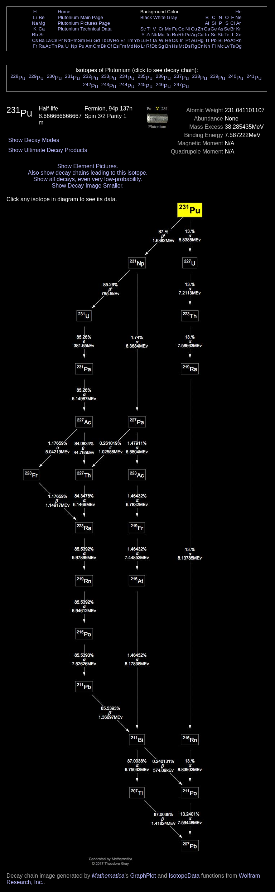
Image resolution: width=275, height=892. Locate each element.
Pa (60, 46)
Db (154, 46)
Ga (207, 29)
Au (194, 40)
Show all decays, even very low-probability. (87, 179)
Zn (200, 29)
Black (146, 17)
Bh (168, 46)
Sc (143, 29)
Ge (214, 29)
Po (227, 40)
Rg (194, 46)
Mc (220, 46)
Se (227, 29)
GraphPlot (143, 876)
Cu (194, 29)
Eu (89, 40)
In (207, 34)
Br (232, 29)
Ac (48, 46)
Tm (129, 40)
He (239, 11)
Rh (181, 34)
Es (116, 46)
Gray (172, 17)
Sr (41, 34)
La (48, 40)
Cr (161, 29)
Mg (41, 23)
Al (207, 23)
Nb (154, 34)
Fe (175, 29)
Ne (239, 17)
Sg (161, 46)
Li (35, 17)
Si (214, 23)
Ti (149, 29)
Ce (54, 40)
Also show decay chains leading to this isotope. (88, 173)
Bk (103, 46)
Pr (60, 40)
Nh (207, 46)
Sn (214, 34)
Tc (168, 34)
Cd (200, 34)
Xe (238, 34)
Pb (214, 40)
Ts (232, 46)
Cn (200, 46)
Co (181, 29)
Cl (232, 23)
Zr (148, 34)
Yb (137, 40)
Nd (67, 40)
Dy (109, 40)
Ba (41, 40)
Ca (42, 29)
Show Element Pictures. (87, 166)
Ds (187, 46)
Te (227, 34)
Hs (175, 46)
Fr (35, 46)
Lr (143, 46)
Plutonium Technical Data (84, 29)
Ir (181, 40)
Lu (143, 40)
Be (41, 17)
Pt (187, 40)
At (232, 40)
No (137, 46)
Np (74, 46)
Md (130, 46)
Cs (35, 40)
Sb (220, 34)
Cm (97, 46)
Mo (161, 34)
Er (122, 40)
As (220, 29)
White (159, 17)
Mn (168, 29)
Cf (109, 46)
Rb (35, 34)
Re (168, 40)
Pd (187, 34)
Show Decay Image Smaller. (88, 186)
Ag (194, 34)
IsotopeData (184, 876)
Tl (207, 40)
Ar (238, 23)
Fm (122, 46)
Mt (181, 46)
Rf (148, 46)
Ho (116, 40)
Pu (81, 46)
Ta (154, 40)
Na (35, 23)
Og (238, 46)
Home (64, 11)
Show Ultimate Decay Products (47, 150)
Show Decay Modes (33, 140)
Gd (96, 40)
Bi (220, 40)
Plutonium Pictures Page (84, 23)
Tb (103, 40)
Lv (227, 46)
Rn (239, 40)
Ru (175, 34)
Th (54, 46)
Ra (42, 46)
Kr (238, 29)
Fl (214, 46)
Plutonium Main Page (80, 17)
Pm (74, 40)
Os (175, 40)
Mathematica (108, 876)
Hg (200, 40)
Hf (148, 40)
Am (89, 46)
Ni (187, 29)
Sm (81, 40)
